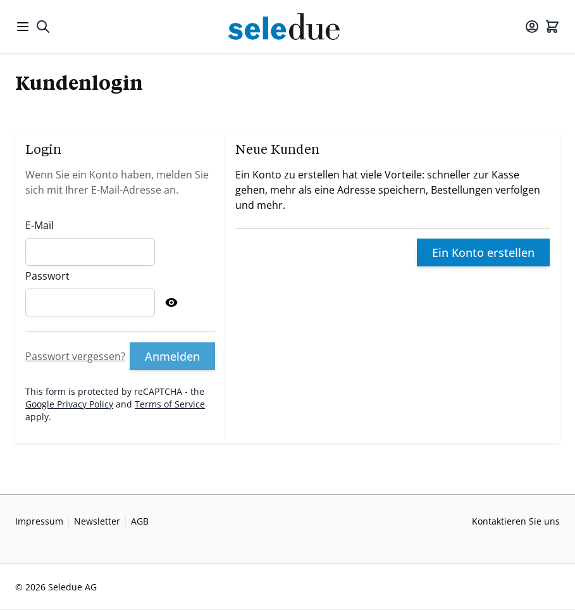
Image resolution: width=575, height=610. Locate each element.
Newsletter (97, 521)
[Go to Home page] (287, 26)
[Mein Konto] (532, 26)
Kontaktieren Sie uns (516, 521)
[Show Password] (171, 302)
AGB (140, 521)
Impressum (39, 521)
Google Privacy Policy (69, 404)
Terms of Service (170, 404)
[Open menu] (22, 26)
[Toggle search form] (43, 26)
